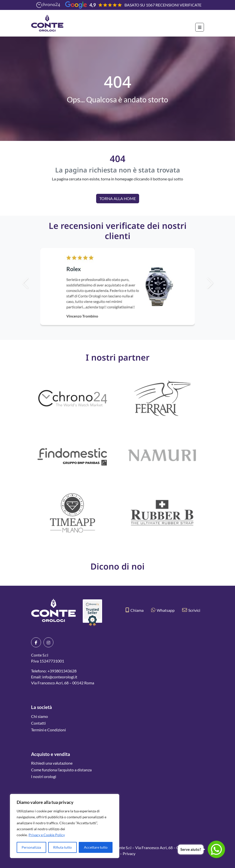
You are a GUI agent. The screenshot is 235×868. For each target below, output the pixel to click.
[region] (64, 826)
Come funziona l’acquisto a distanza (61, 769)
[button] (218, 283)
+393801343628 (62, 670)
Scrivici (191, 610)
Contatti (38, 723)
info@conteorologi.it (59, 676)
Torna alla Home (117, 198)
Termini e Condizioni (48, 729)
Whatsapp (163, 610)
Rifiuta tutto (62, 847)
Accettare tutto (96, 847)
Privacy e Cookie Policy (47, 835)
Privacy (129, 853)
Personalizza (31, 847)
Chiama (134, 610)
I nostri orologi (43, 776)
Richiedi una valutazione (52, 763)
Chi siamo (39, 716)
